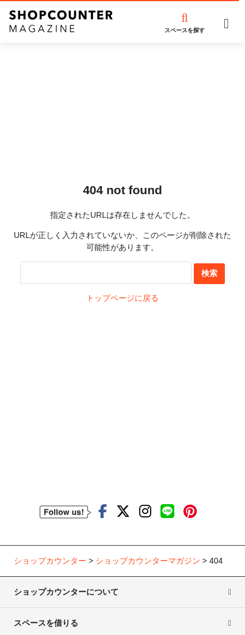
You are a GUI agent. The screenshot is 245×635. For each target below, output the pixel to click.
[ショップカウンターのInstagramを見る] (145, 511)
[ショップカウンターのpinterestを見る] (190, 511)
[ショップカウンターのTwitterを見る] (123, 511)
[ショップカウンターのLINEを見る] (167, 511)
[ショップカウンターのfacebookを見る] (102, 511)
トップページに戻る (122, 298)
